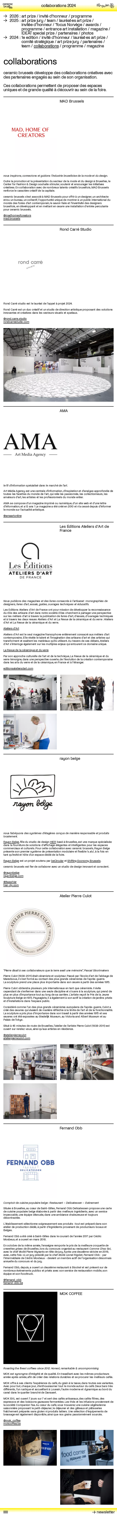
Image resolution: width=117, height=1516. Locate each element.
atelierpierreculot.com (16, 1038)
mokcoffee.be (12, 1423)
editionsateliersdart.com (18, 668)
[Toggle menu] (5, 1512)
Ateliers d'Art (11, 628)
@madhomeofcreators (17, 215)
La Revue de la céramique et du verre (26, 650)
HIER (53, 841)
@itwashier (10, 881)
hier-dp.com (11, 885)
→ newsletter (103, 1512)
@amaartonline (12, 515)
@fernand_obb (12, 1279)
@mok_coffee (12, 1420)
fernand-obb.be (13, 1282)
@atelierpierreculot (14, 1035)
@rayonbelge (11, 872)
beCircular (57, 860)
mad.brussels (11, 218)
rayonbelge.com (13, 875)
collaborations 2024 (58, 6)
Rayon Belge (11, 841)
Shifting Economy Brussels (83, 860)
